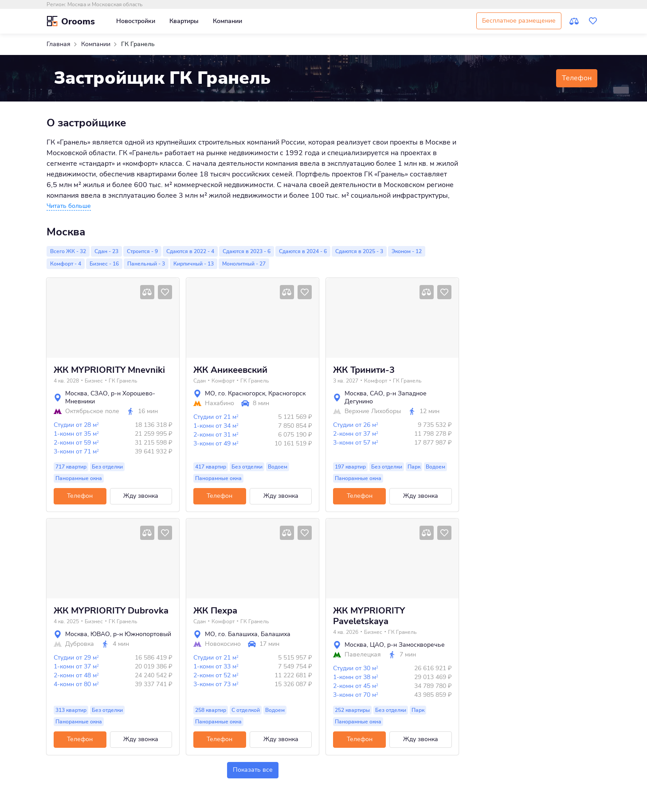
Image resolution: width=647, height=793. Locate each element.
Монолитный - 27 (244, 263)
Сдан (199, 380)
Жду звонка (140, 496)
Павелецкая (363, 655)
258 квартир (210, 710)
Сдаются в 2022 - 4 (190, 251)
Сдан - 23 (106, 251)
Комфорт (223, 380)
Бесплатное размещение (519, 20)
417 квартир (210, 466)
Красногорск (287, 393)
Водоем (277, 466)
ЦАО (377, 645)
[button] (69, 206)
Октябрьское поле (92, 411)
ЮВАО (100, 634)
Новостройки (135, 21)
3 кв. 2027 (345, 380)
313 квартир (70, 710)
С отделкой (245, 710)
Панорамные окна (78, 478)
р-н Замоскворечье (416, 645)
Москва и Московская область (104, 4)
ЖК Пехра (215, 610)
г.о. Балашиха (238, 634)
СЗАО (99, 393)
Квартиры (184, 21)
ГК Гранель (123, 380)
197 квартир (350, 466)
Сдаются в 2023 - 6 (247, 251)
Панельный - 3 (146, 263)
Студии (76, 425)
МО (210, 393)
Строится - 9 (142, 251)
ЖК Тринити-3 (364, 370)
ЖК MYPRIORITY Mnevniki (109, 370)
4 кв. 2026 (345, 632)
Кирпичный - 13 (193, 263)
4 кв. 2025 (66, 621)
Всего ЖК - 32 (68, 251)
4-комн (76, 684)
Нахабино (219, 403)
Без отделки (107, 466)
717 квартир (70, 466)
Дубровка (79, 644)
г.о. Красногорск (241, 393)
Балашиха (275, 634)
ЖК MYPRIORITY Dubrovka (111, 610)
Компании (227, 21)
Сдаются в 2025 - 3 (359, 251)
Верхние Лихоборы (373, 411)
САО (376, 393)
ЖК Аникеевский (230, 370)
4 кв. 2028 (66, 380)
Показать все (253, 770)
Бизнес (94, 380)
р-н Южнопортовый (142, 634)
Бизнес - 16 (104, 263)
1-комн (76, 434)
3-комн (76, 451)
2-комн (76, 442)
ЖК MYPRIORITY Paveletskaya (369, 616)
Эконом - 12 (407, 251)
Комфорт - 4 (65, 263)
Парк (414, 466)
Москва (76, 393)
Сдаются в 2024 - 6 (303, 251)
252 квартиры (352, 710)
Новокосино (223, 644)
